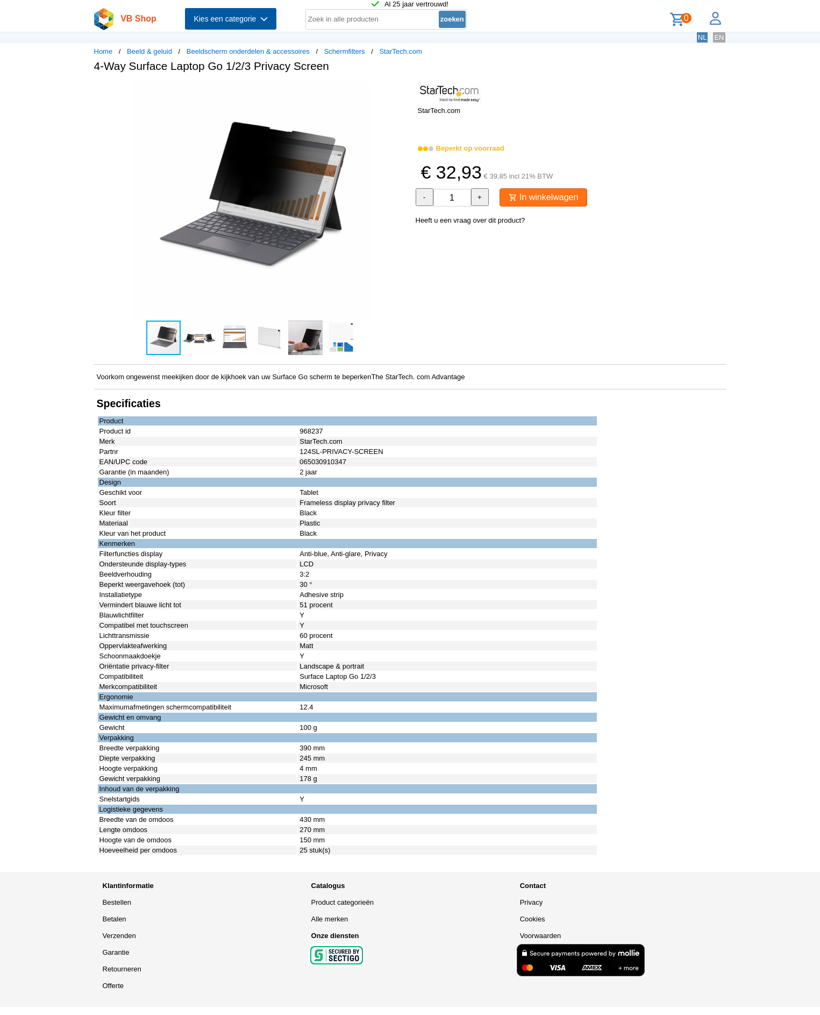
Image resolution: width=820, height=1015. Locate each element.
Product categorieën (342, 902)
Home (103, 51)
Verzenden (119, 936)
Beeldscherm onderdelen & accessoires (248, 51)
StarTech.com (400, 51)
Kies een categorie (231, 19)
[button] (400, 92)
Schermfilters (344, 51)
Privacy (531, 902)
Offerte (113, 986)
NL (702, 37)
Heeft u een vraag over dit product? (470, 220)
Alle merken (329, 919)
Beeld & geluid (149, 51)
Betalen (114, 919)
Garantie (116, 952)
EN (719, 37)
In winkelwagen (544, 197)
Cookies (532, 919)
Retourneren (122, 969)
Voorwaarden (540, 936)
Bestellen (117, 902)
